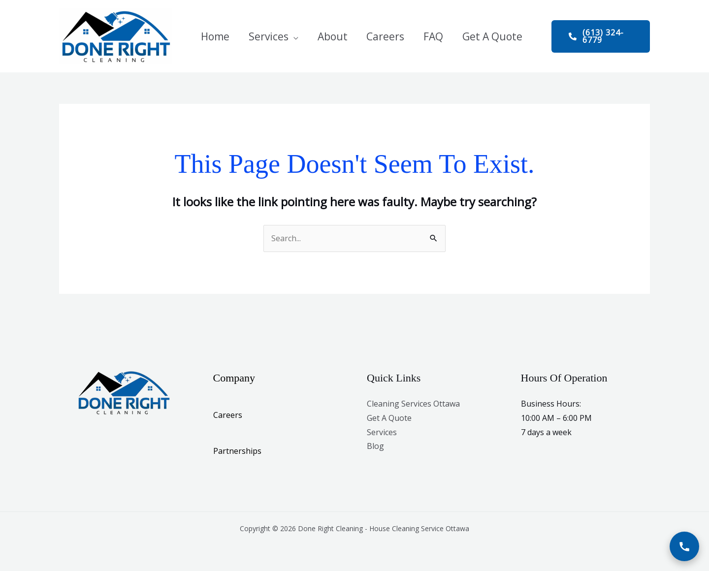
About (327, 36)
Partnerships (237, 450)
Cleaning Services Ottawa (413, 403)
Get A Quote (477, 36)
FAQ (421, 36)
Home (216, 36)
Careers (377, 36)
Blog (375, 446)
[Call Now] (684, 546)
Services (267, 36)
